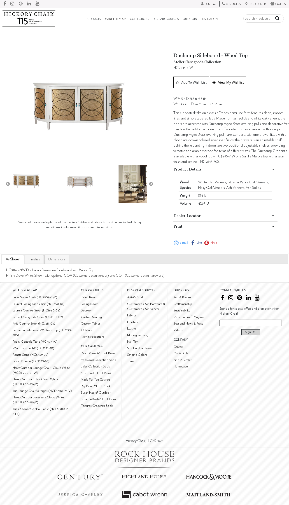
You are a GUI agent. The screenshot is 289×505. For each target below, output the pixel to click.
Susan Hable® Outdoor (95, 392)
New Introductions (93, 336)
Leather (132, 328)
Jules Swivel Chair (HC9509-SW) (35, 297)
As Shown (13, 259)
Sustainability (181, 310)
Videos (178, 330)
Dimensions (56, 259)
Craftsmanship (182, 304)
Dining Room (89, 304)
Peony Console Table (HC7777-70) (35, 341)
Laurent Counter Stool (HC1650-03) (36, 310)
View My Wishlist (228, 82)
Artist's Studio (136, 297)
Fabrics (131, 315)
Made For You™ (115, 19)
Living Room (89, 297)
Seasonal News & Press (188, 323)
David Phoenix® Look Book (98, 353)
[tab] (13, 259)
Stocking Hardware (139, 348)
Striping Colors (137, 354)
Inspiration (210, 19)
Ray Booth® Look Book (95, 386)
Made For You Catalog (95, 379)
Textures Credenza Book (97, 405)
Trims (130, 361)
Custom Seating (91, 317)
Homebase (180, 366)
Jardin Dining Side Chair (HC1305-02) (38, 317)
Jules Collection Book (95, 366)
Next (151, 184)
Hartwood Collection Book (98, 360)
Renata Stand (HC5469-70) (31, 354)
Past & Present (182, 297)
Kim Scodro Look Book (96, 373)
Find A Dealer (182, 360)
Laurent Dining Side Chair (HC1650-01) (38, 304)
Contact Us (180, 353)
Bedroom (87, 310)
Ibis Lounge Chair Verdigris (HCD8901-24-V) (42, 391)
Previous (8, 184)
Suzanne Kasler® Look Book (98, 399)
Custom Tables (90, 323)
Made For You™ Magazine (189, 317)
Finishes (34, 259)
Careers (178, 346)
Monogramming (137, 335)
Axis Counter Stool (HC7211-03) (34, 323)
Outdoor (87, 330)
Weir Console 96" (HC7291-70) (33, 348)
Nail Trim (132, 341)
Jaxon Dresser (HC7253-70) (31, 361)
